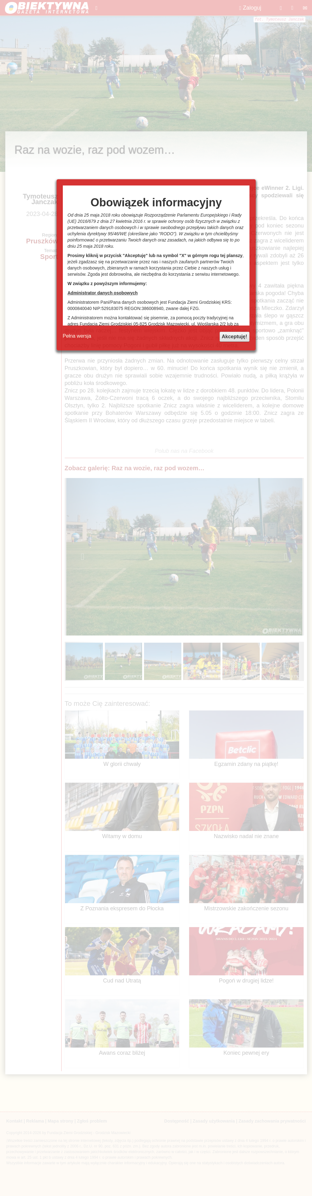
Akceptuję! (234, 336)
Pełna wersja (77, 336)
